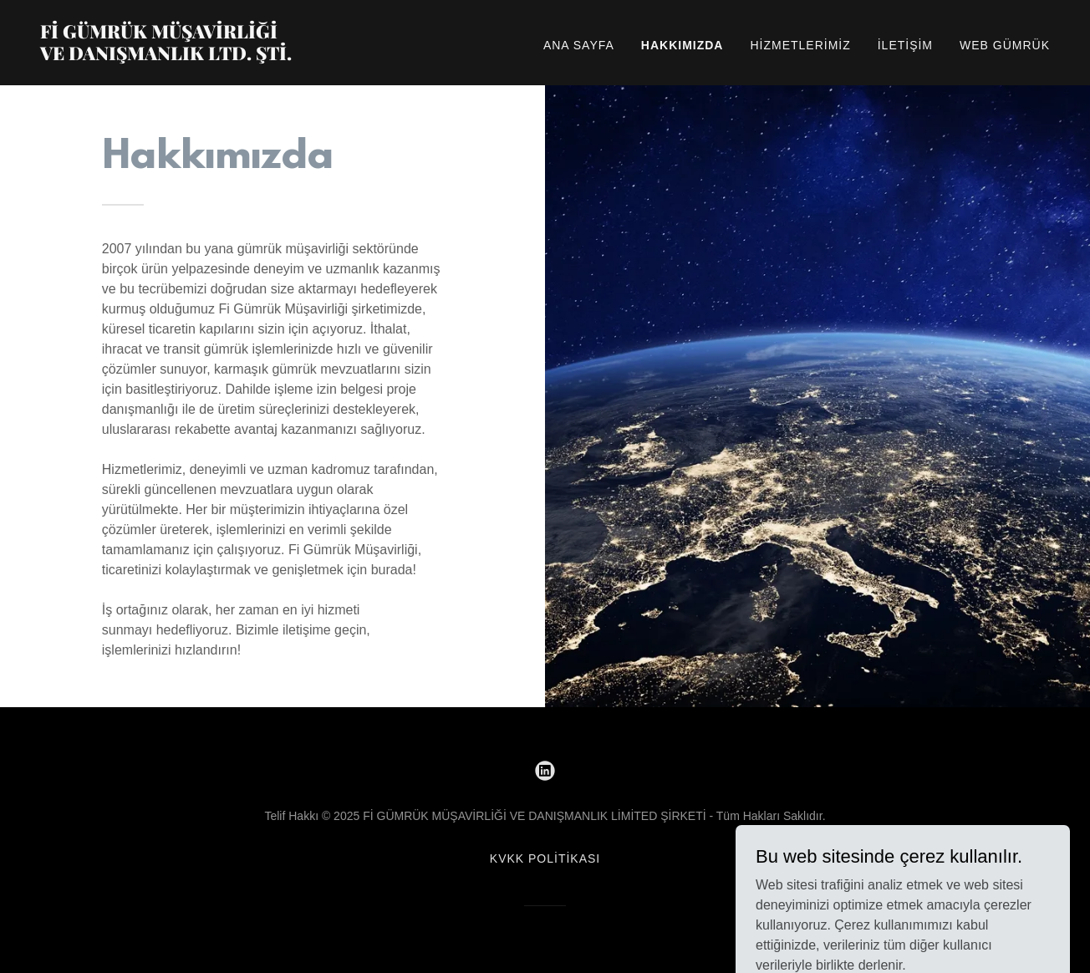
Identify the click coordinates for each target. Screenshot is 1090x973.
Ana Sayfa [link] (578, 45)
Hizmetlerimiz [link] (800, 45)
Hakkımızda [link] (682, 45)
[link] (217, 55)
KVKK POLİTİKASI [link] (545, 858)
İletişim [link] (905, 45)
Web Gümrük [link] (1005, 45)
